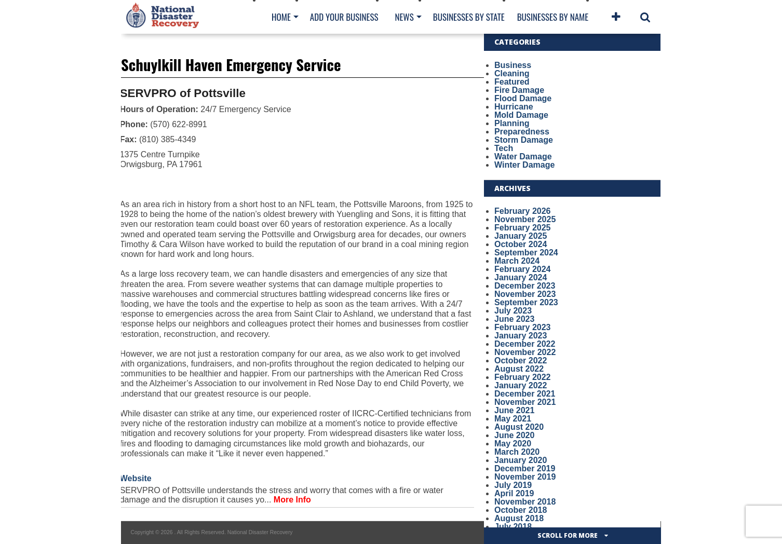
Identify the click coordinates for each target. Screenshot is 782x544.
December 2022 (524, 343)
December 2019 (524, 468)
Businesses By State (469, 16)
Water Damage (523, 156)
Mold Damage (521, 115)
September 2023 (526, 302)
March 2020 (517, 451)
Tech (503, 148)
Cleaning (512, 73)
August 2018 (519, 518)
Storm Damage (523, 139)
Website (136, 478)
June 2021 (514, 410)
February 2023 (522, 327)
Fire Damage (519, 90)
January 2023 (520, 335)
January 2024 (520, 277)
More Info (292, 499)
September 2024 (526, 252)
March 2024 (517, 260)
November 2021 (525, 402)
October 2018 (520, 510)
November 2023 (525, 294)
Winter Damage (524, 164)
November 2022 (525, 352)
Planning (512, 123)
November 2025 (525, 219)
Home (281, 16)
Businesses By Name (552, 16)
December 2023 (524, 285)
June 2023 (514, 319)
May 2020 (512, 443)
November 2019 (525, 476)
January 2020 (520, 460)
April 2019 (514, 493)
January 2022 (520, 385)
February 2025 (522, 227)
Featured (512, 81)
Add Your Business (344, 16)
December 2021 (524, 393)
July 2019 (513, 485)
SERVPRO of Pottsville (183, 93)
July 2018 (513, 526)
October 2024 (520, 244)
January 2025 (520, 236)
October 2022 (520, 360)
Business (512, 65)
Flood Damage (522, 98)
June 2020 (514, 435)
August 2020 (519, 427)
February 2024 (522, 269)
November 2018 (525, 501)
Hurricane (513, 106)
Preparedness (521, 131)
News (404, 16)
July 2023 (513, 310)
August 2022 (519, 368)
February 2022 (522, 377)
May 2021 (512, 418)
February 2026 (522, 211)
